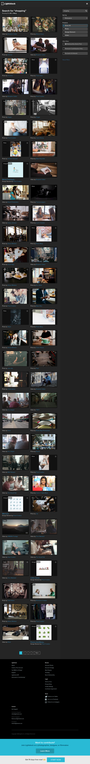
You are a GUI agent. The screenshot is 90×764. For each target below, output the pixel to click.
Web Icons (5, 514)
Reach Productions (13, 202)
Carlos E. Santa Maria (42, 493)
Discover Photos (49, 665)
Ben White (39, 285)
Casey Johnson (12, 223)
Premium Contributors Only (74, 49)
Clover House (40, 348)
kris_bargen (11, 410)
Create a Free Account (17, 667)
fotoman (10, 55)
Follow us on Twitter (53, 696)
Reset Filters (66, 60)
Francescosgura (40, 202)
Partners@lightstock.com (18, 718)
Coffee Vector (35, 578)
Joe (37, 514)
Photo (67, 29)
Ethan (9, 642)
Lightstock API (15, 675)
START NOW (56, 759)
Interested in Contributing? (18, 677)
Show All (68, 25)
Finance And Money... (37, 642)
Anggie (10, 117)
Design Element (70, 32)
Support (14, 672)
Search (86, 10)
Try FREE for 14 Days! (17, 670)
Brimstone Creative (41, 600)
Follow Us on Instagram (53, 702)
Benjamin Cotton (12, 34)
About (13, 665)
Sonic (9, 431)
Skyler (9, 327)
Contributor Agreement (51, 689)
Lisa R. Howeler (40, 223)
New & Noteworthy (50, 675)
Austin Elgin (11, 264)
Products (65, 23)
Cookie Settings (49, 686)
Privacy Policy (48, 684)
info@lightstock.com (17, 714)
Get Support (15, 709)
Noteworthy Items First (73, 44)
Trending (47, 672)
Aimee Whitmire (12, 244)
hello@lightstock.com (17, 723)
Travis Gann (39, 76)
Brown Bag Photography (43, 431)
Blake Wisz (39, 306)
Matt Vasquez (11, 472)
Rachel (38, 451)
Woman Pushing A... (8, 179)
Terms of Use (48, 681)
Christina (10, 76)
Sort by (65, 15)
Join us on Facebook (53, 699)
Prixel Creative (40, 96)
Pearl (37, 368)
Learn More (45, 751)
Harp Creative (12, 557)
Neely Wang (39, 244)
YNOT (37, 410)
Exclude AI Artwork (71, 53)
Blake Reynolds (40, 159)
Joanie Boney (40, 138)
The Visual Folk (12, 493)
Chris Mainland (40, 536)
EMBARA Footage (13, 536)
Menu (87, 3)
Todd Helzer (11, 600)
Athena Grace (40, 34)
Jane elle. (10, 368)
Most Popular (48, 670)
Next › (37, 653)
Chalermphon (11, 389)
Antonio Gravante (13, 159)
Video (67, 35)
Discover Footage (49, 667)
